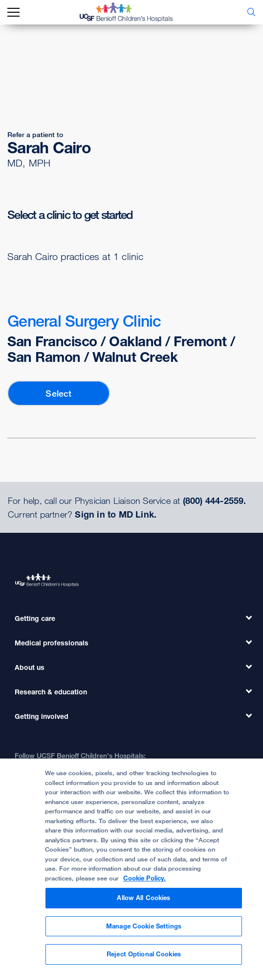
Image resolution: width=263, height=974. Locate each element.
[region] (131, 866)
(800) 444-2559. (214, 500)
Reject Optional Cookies (144, 954)
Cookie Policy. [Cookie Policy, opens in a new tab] (144, 878)
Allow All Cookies (143, 898)
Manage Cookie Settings (143, 926)
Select (58, 393)
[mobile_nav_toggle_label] (13, 12)
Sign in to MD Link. (115, 514)
